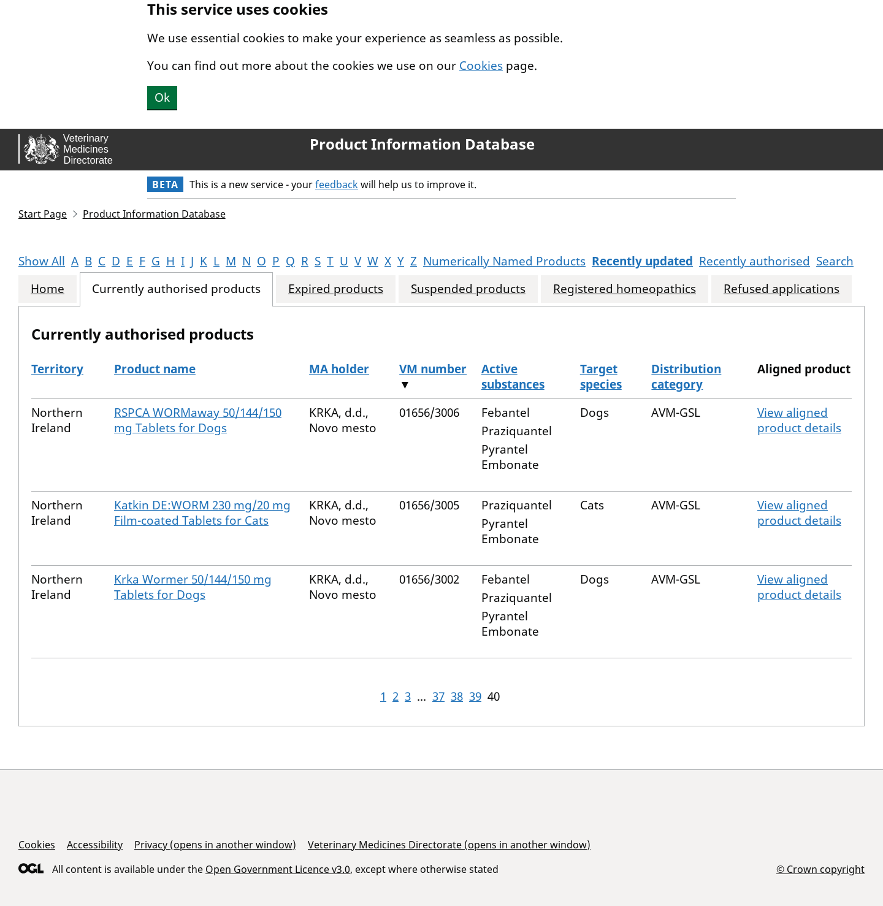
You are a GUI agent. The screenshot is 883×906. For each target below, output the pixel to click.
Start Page (42, 214)
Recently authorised (754, 261)
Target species (601, 376)
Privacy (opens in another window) (215, 844)
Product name (155, 369)
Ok (162, 97)
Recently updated (642, 261)
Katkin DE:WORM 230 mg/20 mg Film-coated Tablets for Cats (202, 512)
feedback (336, 184)
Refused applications (781, 289)
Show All (41, 261)
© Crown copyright (820, 868)
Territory (57, 369)
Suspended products (468, 289)
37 (438, 696)
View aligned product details (799, 420)
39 (475, 696)
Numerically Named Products (504, 261)
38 (457, 696)
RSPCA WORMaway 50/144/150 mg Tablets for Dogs (197, 420)
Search (835, 261)
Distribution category (686, 376)
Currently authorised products (176, 289)
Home (47, 289)
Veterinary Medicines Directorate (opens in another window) (449, 844)
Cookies (481, 66)
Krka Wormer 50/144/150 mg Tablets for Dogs (193, 587)
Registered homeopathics (624, 289)
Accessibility (95, 844)
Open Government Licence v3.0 (277, 869)
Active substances (513, 376)
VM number (433, 369)
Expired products (335, 289)
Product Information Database (422, 144)
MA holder (339, 369)
